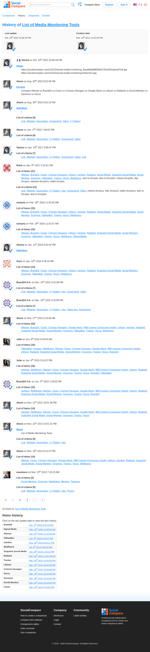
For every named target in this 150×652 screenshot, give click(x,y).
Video (66, 121)
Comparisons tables (30, 624)
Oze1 (19, 261)
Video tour (72, 309)
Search (72, 4)
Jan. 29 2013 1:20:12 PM (41, 552)
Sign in (124, 5)
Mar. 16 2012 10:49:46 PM (42, 569)
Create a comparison (80, 5)
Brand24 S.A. (23, 282)
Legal (56, 620)
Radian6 (91, 175)
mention (81, 175)
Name (19, 429)
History (21, 15)
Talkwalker (47, 178)
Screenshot (55, 121)
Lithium (72, 175)
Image (19, 66)
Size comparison (28, 632)
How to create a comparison (34, 615)
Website (31, 121)
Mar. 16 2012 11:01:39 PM (42, 556)
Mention (65, 481)
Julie (19, 339)
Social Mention (130, 233)
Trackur (58, 178)
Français (140, 5)
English (135, 5)
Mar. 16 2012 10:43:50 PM (42, 574)
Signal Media (104, 175)
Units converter (28, 628)
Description (42, 121)
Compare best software (31, 620)
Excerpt (20, 87)
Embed (46, 15)
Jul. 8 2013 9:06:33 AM (40, 547)
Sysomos (35, 178)
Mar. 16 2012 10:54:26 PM (42, 560)
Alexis (19, 81)
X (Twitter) (75, 121)
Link (23, 121)
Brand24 (34, 175)
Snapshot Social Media (124, 175)
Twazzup (75, 481)
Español (145, 5)
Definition (21, 108)
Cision (44, 175)
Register (109, 5)
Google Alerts (75, 327)
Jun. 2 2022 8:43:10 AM (41, 525)
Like (84, 157)
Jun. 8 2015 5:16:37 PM (41, 538)
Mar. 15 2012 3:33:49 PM (41, 587)
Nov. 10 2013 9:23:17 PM (41, 543)
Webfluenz (75, 178)
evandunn (22, 472)
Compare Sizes (92, 5)
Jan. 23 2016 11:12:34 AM (42, 534)
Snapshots (33, 15)
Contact (57, 624)
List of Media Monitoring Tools (50, 24)
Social (115, 611)
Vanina (25, 60)
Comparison (8, 15)
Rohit (19, 165)
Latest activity (80, 615)
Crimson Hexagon (57, 175)
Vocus (66, 178)
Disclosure (59, 615)
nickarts (20, 202)
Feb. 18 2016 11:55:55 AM (42, 529)
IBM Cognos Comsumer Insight (100, 327)
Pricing (70, 491)
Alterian (25, 175)
